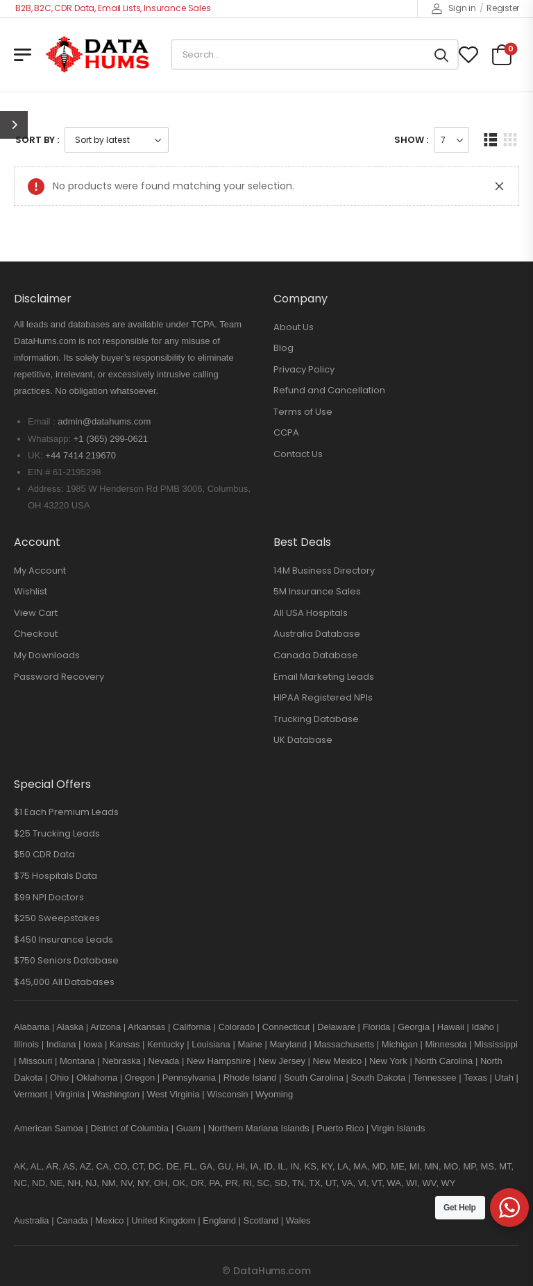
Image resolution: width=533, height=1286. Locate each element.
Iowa (92, 1044)
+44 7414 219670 (80, 455)
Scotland (261, 1220)
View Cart (36, 612)
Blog (283, 347)
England (219, 1220)
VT (376, 1183)
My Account (40, 570)
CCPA (286, 432)
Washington (115, 1094)
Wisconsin (227, 1094)
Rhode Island (250, 1077)
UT (331, 1183)
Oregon (140, 1077)
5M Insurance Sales (317, 591)
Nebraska (121, 1061)
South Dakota (378, 1077)
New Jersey (281, 1061)
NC (20, 1183)
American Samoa (48, 1128)
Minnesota (447, 1044)
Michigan (400, 1044)
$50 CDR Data (44, 854)
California (192, 1027)
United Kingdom (163, 1220)
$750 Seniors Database (66, 960)
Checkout (36, 633)
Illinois (26, 1044)
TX (315, 1183)
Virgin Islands (398, 1128)
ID (268, 1166)
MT (505, 1166)
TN (298, 1183)
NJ (90, 1183)
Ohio (59, 1077)
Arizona (105, 1027)
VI (362, 1183)
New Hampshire (219, 1061)
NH (74, 1183)
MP (469, 1166)
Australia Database (316, 633)
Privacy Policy (304, 369)
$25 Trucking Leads (57, 833)
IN (294, 1166)
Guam (188, 1128)
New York (388, 1061)
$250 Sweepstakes (57, 918)
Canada (72, 1220)
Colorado (236, 1027)
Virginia (70, 1094)
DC (155, 1166)
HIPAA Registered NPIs (323, 697)
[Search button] (441, 55)
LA (342, 1166)
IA (254, 1166)
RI (247, 1183)
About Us (293, 327)
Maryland (287, 1044)
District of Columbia (129, 1128)
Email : (42, 421)
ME (398, 1166)
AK (20, 1166)
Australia (31, 1220)
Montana (77, 1061)
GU (224, 1166)
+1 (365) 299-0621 (111, 439)
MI (414, 1166)
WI (411, 1183)
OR (197, 1183)
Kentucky (165, 1044)
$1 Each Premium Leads (66, 811)
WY (448, 1183)
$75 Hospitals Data (55, 875)
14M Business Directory (324, 570)
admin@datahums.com (104, 421)
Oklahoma (96, 1077)
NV (127, 1183)
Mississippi (496, 1044)
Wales (298, 1220)
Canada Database (315, 655)
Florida (377, 1027)
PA (214, 1183)
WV (429, 1183)
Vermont (30, 1094)
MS (487, 1166)
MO (450, 1166)
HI (240, 1166)
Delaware (336, 1027)
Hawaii (450, 1027)
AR (52, 1166)
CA (102, 1166)
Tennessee (435, 1077)
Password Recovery (59, 676)
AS (69, 1166)
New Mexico (337, 1061)
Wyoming (274, 1094)
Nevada (163, 1061)
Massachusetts (344, 1044)
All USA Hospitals (310, 612)
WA (394, 1183)
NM (108, 1183)
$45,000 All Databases (64, 981)
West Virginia (173, 1094)
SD (281, 1183)
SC (263, 1183)
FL (189, 1166)
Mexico (109, 1220)
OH (161, 1183)
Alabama (31, 1027)
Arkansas (146, 1027)
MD (379, 1166)
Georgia (414, 1027)
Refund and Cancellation (329, 390)
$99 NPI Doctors (49, 897)
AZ (86, 1166)
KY (326, 1166)
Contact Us (298, 454)
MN (432, 1166)
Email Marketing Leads (323, 676)
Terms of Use (302, 411)
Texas (475, 1077)
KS (310, 1166)
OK (178, 1183)
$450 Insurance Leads (63, 939)
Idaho (482, 1027)
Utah (504, 1077)
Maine (249, 1044)
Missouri (35, 1061)
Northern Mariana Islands (259, 1128)
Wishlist (30, 591)
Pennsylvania (189, 1077)
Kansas (124, 1044)
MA (360, 1166)
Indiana (61, 1044)
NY (143, 1183)
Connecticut (286, 1027)
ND (38, 1183)
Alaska (69, 1027)
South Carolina (314, 1077)
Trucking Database (316, 719)
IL (281, 1166)
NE (56, 1183)
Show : (411, 139)
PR (232, 1183)
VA (347, 1183)
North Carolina (443, 1061)
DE (173, 1166)
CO (121, 1166)
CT (138, 1166)
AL (36, 1166)
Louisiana (211, 1044)
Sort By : (37, 139)
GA (205, 1166)
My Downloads (47, 655)
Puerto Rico (340, 1128)
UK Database (302, 739)
